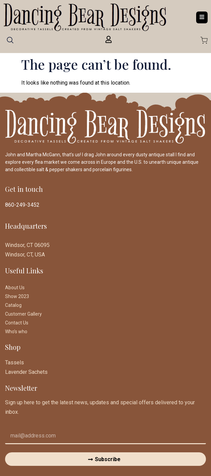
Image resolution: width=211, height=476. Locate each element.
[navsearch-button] (10, 42)
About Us (15, 287)
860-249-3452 (22, 205)
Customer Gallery (23, 314)
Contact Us (16, 322)
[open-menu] (202, 17)
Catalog (13, 305)
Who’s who (16, 331)
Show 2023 (17, 296)
